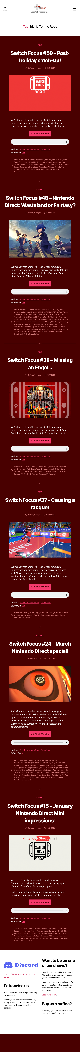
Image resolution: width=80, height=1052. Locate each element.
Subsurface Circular (38, 793)
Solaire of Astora (42, 790)
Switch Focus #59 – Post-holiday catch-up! (40, 59)
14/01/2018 (50, 846)
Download (47, 153)
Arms (22, 778)
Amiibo (16, 778)
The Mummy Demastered (29, 173)
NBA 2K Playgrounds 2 (60, 332)
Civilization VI (26, 323)
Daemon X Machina (38, 323)
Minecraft (58, 623)
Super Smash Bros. (56, 626)
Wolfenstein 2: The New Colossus (33, 484)
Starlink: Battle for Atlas (22, 337)
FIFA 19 (56, 323)
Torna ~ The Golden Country (58, 339)
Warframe (17, 342)
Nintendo (44, 168)
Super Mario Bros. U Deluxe (42, 337)
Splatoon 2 (26, 793)
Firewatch (24, 165)
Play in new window (30, 153)
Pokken (24, 954)
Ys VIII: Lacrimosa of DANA (32, 959)
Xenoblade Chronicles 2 (31, 798)
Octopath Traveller (41, 626)
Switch (16, 173)
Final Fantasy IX (48, 325)
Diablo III (49, 163)
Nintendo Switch (54, 168)
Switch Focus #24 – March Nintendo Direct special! (40, 661)
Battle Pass (18, 623)
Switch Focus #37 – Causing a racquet (40, 513)
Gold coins (24, 783)
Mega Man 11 (46, 332)
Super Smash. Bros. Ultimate (53, 170)
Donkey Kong (52, 946)
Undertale (17, 798)
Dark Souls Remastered (36, 163)
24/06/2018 (50, 525)
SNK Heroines (51, 954)
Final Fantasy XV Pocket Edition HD (35, 330)
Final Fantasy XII (31, 327)
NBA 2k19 (17, 335)
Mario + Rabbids (58, 949)
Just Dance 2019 (55, 330)
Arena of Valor (19, 477)
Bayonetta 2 (29, 778)
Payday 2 (17, 954)
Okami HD (17, 790)
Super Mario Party (35, 170)
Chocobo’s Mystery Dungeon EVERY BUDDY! (42, 320)
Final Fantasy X (19, 327)
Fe (56, 781)
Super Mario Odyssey (35, 956)
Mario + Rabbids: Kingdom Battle (26, 951)
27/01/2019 (50, 71)
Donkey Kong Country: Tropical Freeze (34, 949)
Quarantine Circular (21, 170)
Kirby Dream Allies (47, 783)
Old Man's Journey (28, 790)
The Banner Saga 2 (52, 482)
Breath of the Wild (20, 163)
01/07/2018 (50, 385)
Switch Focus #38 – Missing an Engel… (40, 373)
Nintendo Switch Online (55, 335)
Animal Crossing (20, 320)
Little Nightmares (61, 783)
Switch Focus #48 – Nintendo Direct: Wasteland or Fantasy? (40, 208)
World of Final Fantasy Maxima (43, 342)
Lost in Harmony (19, 479)
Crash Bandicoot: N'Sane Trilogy (37, 477)
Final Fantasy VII (61, 325)
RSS (24, 156)
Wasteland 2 (18, 175)
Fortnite (52, 477)
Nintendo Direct (27, 335)
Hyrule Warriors (34, 783)
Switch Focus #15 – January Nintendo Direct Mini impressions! (40, 831)
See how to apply (49, 1013)
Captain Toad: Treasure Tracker (46, 778)
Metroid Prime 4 (34, 168)
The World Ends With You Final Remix (33, 339)
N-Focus (40, 48)
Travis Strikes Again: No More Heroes (54, 795)
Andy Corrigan (35, 71)
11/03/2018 (50, 677)
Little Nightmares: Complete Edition (27, 786)
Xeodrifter (27, 175)
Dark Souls (24, 946)
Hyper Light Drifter (35, 165)
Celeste (17, 946)
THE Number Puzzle (46, 173)
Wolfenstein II (52, 484)
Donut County (58, 163)
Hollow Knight (61, 477)
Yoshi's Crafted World (32, 344)
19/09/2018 (50, 223)
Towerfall (58, 173)
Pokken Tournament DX (36, 954)
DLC (53, 781)
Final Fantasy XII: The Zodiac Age (50, 327)
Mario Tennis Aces (50, 165)
